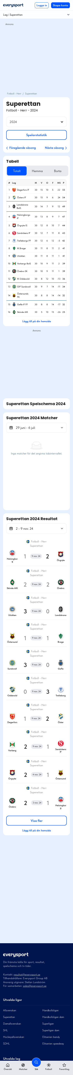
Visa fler (37, 821)
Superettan (9, 1016)
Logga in (41, 5)
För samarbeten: (13, 985)
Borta (57, 171)
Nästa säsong (56, 148)
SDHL (6, 1043)
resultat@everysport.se (27, 974)
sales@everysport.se (34, 985)
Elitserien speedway (53, 1043)
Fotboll (48, 1067)
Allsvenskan (9, 1010)
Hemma (37, 171)
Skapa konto (60, 5)
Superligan (48, 1023)
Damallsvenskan (12, 1023)
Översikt (8, 1067)
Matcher (23, 1067)
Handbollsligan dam (53, 1016)
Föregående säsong (21, 148)
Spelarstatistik (36, 135)
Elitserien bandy (51, 1036)
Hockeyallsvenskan (13, 1036)
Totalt (17, 171)
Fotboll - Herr (14, 93)
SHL (5, 1030)
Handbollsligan (50, 1010)
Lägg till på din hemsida (36, 321)
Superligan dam (50, 1030)
